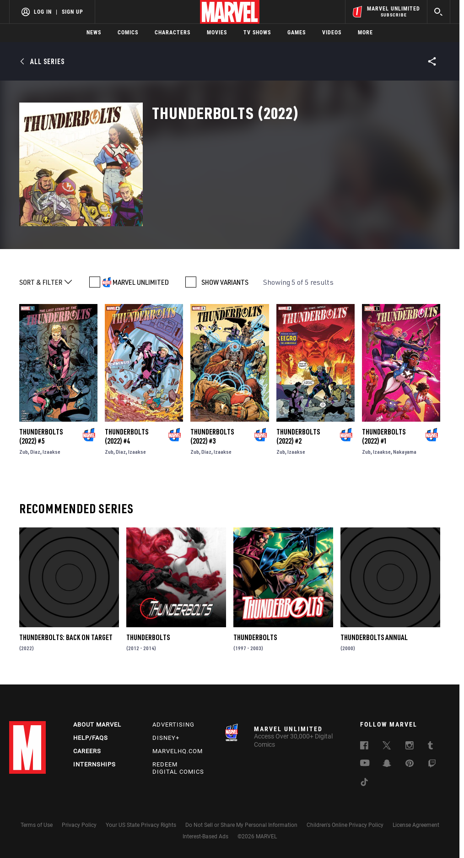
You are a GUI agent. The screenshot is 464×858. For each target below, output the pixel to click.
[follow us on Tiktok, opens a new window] (364, 783)
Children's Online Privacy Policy (345, 825)
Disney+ (165, 737)
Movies (217, 32)
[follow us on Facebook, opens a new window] (364, 746)
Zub (23, 451)
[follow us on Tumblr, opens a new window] (430, 746)
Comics (128, 32)
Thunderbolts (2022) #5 (41, 436)
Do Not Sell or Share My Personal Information (241, 825)
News (93, 32)
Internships (94, 764)
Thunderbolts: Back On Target (66, 637)
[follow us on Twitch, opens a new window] (432, 765)
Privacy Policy (79, 825)
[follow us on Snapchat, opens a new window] (387, 764)
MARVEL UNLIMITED (141, 282)
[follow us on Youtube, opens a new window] (365, 763)
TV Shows (257, 32)
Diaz (35, 451)
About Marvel (97, 724)
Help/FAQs (90, 737)
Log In (43, 12)
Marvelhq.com (177, 751)
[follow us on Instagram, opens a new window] (409, 746)
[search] (438, 11)
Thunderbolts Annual (374, 637)
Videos (331, 32)
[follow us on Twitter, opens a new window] (387, 746)
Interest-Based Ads (205, 836)
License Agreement (416, 825)
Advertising (173, 724)
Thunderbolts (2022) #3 (212, 436)
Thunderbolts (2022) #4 (126, 436)
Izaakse (51, 451)
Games (296, 32)
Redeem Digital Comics (178, 768)
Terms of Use (37, 825)
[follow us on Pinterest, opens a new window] (409, 764)
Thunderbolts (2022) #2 (298, 436)
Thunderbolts (148, 637)
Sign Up (72, 12)
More (365, 32)
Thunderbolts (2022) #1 (383, 436)
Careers (87, 751)
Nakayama (404, 451)
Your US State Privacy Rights (141, 825)
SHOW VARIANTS (224, 282)
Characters (172, 32)
